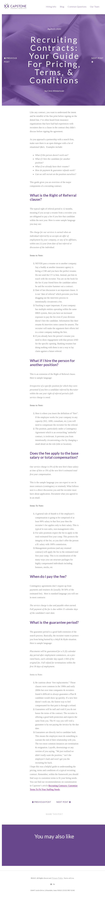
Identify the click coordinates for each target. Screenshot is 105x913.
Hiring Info (51, 6)
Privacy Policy (57, 878)
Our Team (94, 6)
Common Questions (77, 6)
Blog (62, 6)
